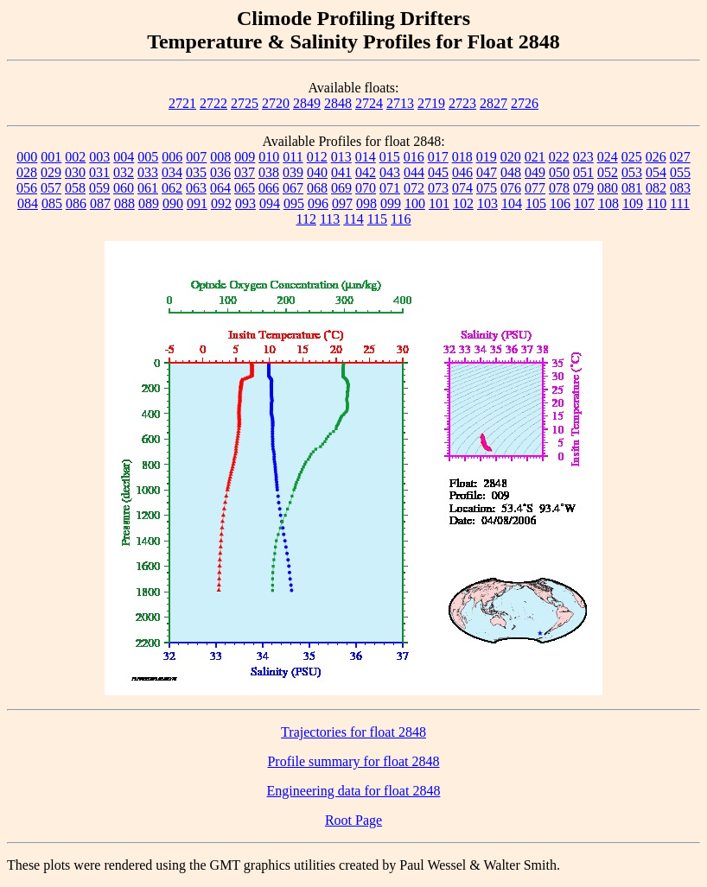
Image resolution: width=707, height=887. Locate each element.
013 (341, 156)
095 (293, 203)
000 (26, 156)
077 (535, 188)
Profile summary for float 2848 (353, 761)
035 (196, 172)
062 (172, 188)
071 (389, 188)
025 (631, 156)
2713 (400, 103)
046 (462, 172)
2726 (524, 103)
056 (26, 188)
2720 (276, 103)
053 (631, 172)
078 (559, 188)
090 (172, 203)
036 (220, 172)
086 (76, 203)
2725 (244, 103)
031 (99, 172)
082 (656, 188)
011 (293, 156)
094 (269, 203)
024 (607, 156)
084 (27, 203)
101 (439, 203)
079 (583, 188)
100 (414, 203)
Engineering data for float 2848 (354, 790)
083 (680, 188)
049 (535, 172)
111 (680, 203)
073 (438, 188)
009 (244, 156)
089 (148, 203)
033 (147, 172)
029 (51, 172)
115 (377, 219)
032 (123, 172)
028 (26, 172)
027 (680, 156)
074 (462, 188)
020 (510, 156)
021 (535, 156)
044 (414, 172)
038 (268, 172)
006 (172, 156)
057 (51, 188)
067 (293, 188)
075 (486, 188)
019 (486, 156)
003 (99, 156)
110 (656, 203)
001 (51, 156)
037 (244, 172)
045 (438, 172)
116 (401, 219)
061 (147, 188)
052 (607, 172)
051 (583, 172)
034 (172, 172)
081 (631, 188)
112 (305, 219)
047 (486, 172)
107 (584, 203)
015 (389, 156)
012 (317, 156)
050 (559, 172)
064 (220, 188)
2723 (462, 103)
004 (123, 156)
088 (124, 203)
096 (318, 203)
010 (268, 156)
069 (341, 188)
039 (293, 172)
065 (244, 188)
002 (75, 156)
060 (123, 188)
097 (342, 203)
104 (511, 203)
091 (197, 203)
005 (147, 156)
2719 (431, 103)
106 (560, 203)
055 (680, 172)
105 (535, 203)
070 (365, 188)
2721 (182, 103)
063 (196, 188)
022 (559, 156)
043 (389, 172)
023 (583, 156)
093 (245, 203)
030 (75, 172)
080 (607, 188)
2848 (338, 103)
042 (365, 172)
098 (366, 203)
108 (608, 203)
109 (632, 203)
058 (75, 188)
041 (341, 172)
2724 (369, 103)
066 (268, 188)
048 (510, 172)
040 (317, 172)
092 (221, 203)
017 (438, 156)
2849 (307, 103)
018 (462, 156)
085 (51, 203)
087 (100, 203)
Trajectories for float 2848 (353, 732)
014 (365, 156)
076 (510, 188)
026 (656, 156)
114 (353, 219)
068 (317, 188)
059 (99, 188)
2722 (213, 103)
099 (390, 203)
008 (220, 156)
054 (656, 172)
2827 (493, 103)
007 (196, 156)
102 (463, 203)
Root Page (353, 820)
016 (414, 156)
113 (330, 219)
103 (487, 203)
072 (414, 188)
